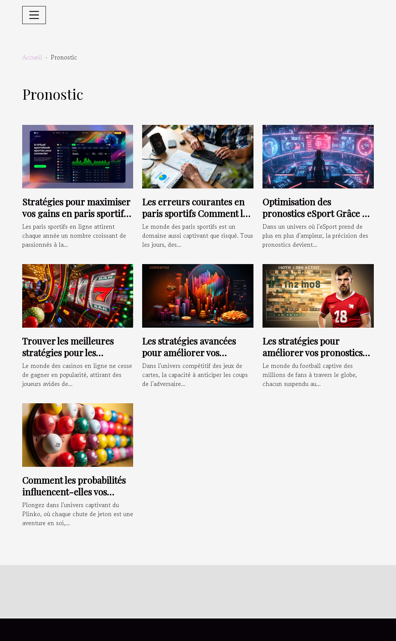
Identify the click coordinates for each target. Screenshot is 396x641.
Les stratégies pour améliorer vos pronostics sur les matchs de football (313, 352)
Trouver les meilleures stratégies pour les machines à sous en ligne (72, 352)
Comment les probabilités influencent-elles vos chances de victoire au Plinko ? (74, 497)
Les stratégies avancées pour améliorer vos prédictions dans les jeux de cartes (197, 358)
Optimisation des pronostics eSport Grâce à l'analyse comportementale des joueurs (317, 219)
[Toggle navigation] (34, 15)
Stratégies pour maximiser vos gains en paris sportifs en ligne (76, 213)
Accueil (32, 57)
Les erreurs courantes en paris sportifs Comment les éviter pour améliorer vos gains (196, 219)
